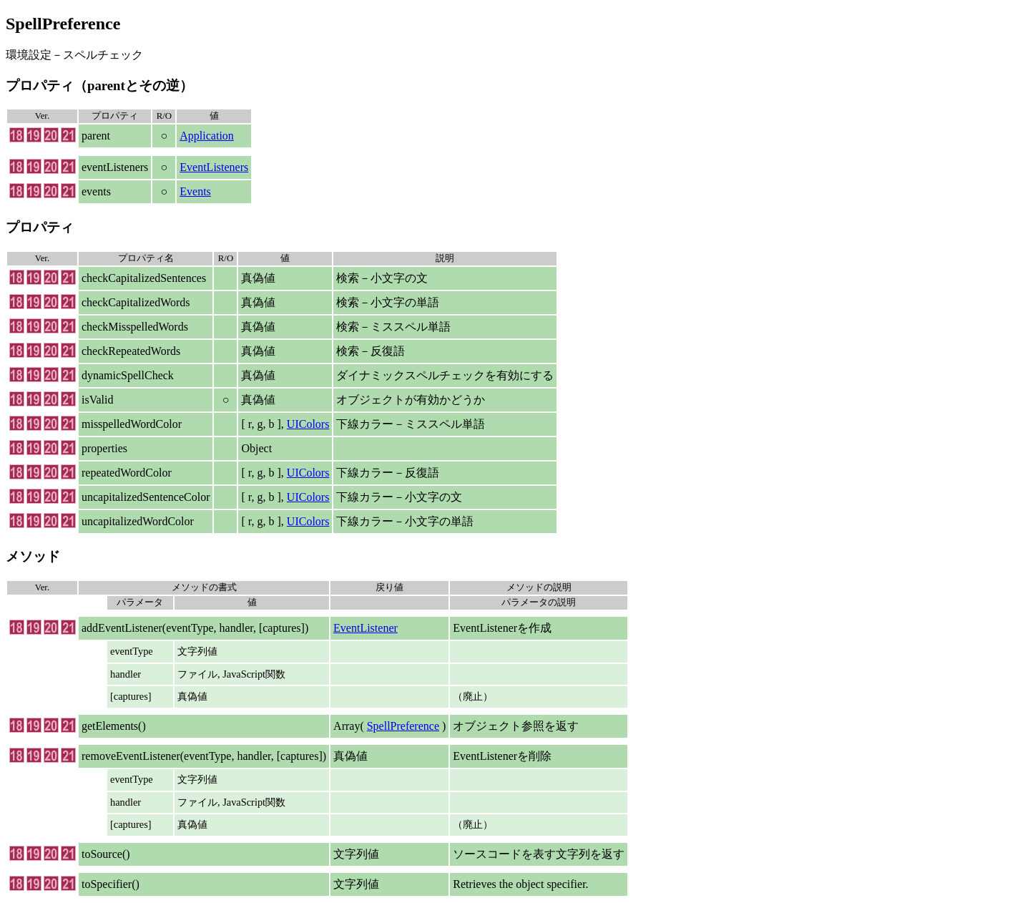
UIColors (308, 424)
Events (195, 191)
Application (207, 136)
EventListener (365, 628)
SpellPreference (403, 726)
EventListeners (214, 167)
